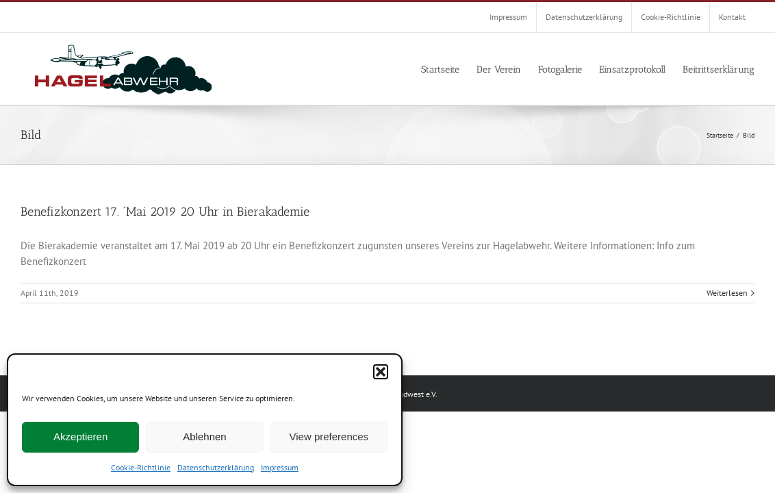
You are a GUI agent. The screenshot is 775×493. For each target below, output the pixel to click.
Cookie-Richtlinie (140, 467)
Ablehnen (204, 436)
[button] (381, 372)
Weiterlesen (727, 293)
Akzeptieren (80, 436)
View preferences (329, 436)
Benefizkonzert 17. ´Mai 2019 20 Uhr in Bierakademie (165, 211)
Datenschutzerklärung (215, 467)
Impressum (279, 467)
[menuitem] (508, 17)
